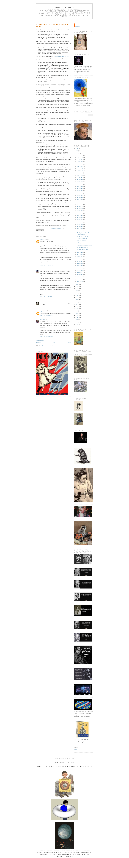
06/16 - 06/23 (80, 210)
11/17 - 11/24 (80, 168)
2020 (77, 290)
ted (40, 300)
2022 (77, 286)
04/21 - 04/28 (80, 228)
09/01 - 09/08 (80, 186)
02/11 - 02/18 (80, 270)
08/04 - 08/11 (80, 195)
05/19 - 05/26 (80, 219)
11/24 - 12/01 (80, 166)
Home (54, 342)
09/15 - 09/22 (80, 181)
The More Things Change (82, 249)
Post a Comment (40, 340)
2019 (77, 293)
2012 (77, 308)
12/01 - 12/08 (80, 164)
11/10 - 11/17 (80, 170)
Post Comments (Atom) (47, 345)
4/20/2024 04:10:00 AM (46, 307)
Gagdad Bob (43, 239)
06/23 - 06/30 (80, 208)
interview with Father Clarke (56, 303)
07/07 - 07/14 (80, 204)
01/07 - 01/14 (80, 281)
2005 (77, 324)
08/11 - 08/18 (80, 193)
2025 (77, 150)
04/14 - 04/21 (80, 231)
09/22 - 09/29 (80, 179)
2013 (77, 306)
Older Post (69, 342)
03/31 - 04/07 (80, 254)
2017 (77, 297)
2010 (77, 313)
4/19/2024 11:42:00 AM (46, 265)
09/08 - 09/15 (80, 184)
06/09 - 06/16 (80, 213)
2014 (77, 304)
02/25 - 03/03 (80, 265)
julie (41, 269)
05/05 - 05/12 (80, 224)
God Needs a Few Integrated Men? (84, 245)
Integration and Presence (82, 247)
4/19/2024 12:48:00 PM (46, 296)
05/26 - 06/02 (80, 217)
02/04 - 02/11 (80, 272)
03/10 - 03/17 (80, 261)
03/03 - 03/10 (80, 263)
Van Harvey (42, 319)
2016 (77, 299)
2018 (77, 295)
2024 (77, 153)
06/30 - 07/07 (80, 206)
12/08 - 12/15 (80, 161)
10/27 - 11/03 (80, 175)
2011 (77, 311)
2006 (77, 322)
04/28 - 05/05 (80, 226)
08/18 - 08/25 (80, 190)
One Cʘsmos (64, 7)
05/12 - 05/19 (80, 222)
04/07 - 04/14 (80, 252)
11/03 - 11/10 (80, 173)
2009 (77, 315)
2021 (77, 288)
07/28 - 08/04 (80, 197)
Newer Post (38, 342)
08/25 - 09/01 (80, 188)
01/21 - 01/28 (80, 276)
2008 (77, 317)
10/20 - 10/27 (80, 177)
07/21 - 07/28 (80, 199)
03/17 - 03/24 (80, 259)
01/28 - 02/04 (80, 274)
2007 (77, 319)
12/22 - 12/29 (80, 157)
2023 (77, 284)
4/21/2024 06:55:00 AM (46, 336)
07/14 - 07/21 (80, 202)
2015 (77, 302)
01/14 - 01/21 (80, 279)
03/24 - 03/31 (80, 256)
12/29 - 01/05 (80, 155)
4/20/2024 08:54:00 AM (46, 315)
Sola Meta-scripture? (81, 240)
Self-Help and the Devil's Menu (84, 243)
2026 (77, 148)
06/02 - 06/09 (80, 215)
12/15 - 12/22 (80, 159)
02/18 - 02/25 (80, 268)
